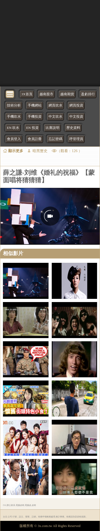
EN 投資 (32, 128)
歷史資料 (73, 128)
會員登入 (14, 139)
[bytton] (10, 94)
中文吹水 (55, 116)
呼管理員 (76, 139)
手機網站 (35, 105)
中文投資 (76, 116)
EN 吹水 (13, 128)
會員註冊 (35, 139)
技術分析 (14, 105)
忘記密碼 (55, 139)
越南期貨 (67, 94)
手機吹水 (14, 116)
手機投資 (35, 116)
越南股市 (46, 94)
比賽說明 (52, 128)
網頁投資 (76, 105)
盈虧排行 (88, 94)
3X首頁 (27, 94)
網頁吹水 (55, 105)
